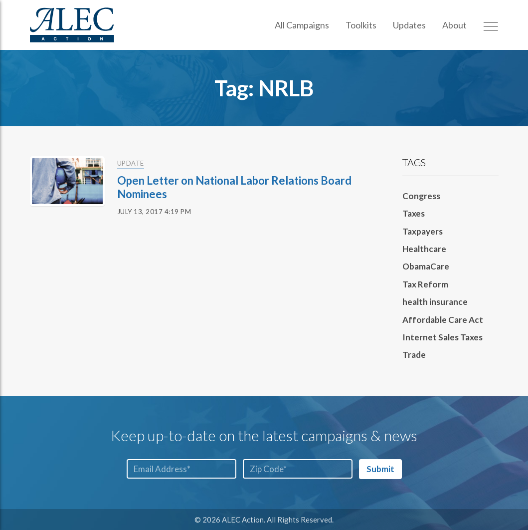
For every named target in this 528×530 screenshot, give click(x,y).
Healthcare (424, 249)
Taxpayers (422, 231)
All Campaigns (302, 24)
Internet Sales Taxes (442, 337)
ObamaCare (425, 266)
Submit (380, 469)
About (454, 24)
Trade (414, 354)
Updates (409, 24)
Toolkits (361, 24)
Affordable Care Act (442, 319)
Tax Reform (425, 284)
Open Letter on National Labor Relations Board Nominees (234, 187)
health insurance (435, 301)
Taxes (413, 213)
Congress (421, 196)
